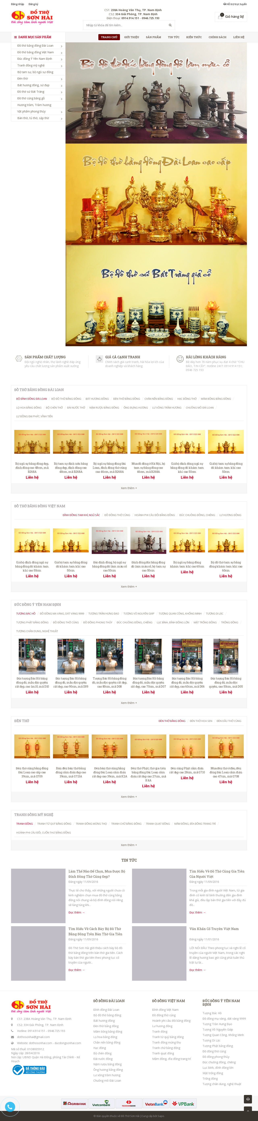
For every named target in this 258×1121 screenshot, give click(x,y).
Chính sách (217, 37)
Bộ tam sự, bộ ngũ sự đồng (35, 72)
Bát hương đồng (104, 1020)
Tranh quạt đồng (163, 1053)
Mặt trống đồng (213, 1073)
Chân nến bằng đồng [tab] (159, 399)
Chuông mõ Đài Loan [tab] (200, 407)
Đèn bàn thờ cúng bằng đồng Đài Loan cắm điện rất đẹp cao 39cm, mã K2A (109, 772)
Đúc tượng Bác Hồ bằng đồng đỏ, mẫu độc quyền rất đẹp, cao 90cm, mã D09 (70, 682)
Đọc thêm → (77, 912)
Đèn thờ (22, 78)
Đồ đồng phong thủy (216, 1057)
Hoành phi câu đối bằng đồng (171, 1020)
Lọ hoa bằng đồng (105, 1037)
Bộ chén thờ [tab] (54, 407)
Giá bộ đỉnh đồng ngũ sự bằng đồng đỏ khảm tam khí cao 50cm (187, 468)
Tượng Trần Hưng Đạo (217, 1024)
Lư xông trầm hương (106, 1075)
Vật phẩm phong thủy (31, 111)
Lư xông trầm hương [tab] (166, 407)
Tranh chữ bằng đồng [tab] (126, 823)
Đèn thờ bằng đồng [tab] (126, 399)
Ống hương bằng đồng (108, 1070)
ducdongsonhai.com (68, 1043)
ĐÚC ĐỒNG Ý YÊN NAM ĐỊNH (221, 1002)
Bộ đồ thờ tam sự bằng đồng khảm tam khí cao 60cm (225, 566)
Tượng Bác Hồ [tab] (25, 613)
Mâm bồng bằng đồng (107, 1031)
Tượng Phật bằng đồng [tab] (32, 622)
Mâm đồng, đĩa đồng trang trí (171, 1059)
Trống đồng (210, 1078)
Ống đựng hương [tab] (136, 407)
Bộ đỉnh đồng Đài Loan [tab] (31, 399)
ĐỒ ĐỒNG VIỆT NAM (168, 1001)
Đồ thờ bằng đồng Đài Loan (35, 45)
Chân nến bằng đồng (106, 1042)
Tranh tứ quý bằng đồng (168, 1037)
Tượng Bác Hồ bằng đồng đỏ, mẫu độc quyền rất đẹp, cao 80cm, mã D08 (109, 682)
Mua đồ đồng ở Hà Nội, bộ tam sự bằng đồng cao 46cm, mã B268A (148, 468)
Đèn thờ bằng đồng (106, 1026)
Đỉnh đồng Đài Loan (106, 1010)
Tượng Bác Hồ (212, 1013)
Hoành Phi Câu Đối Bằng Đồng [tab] (155, 515)
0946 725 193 (195, 370)
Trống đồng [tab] (229, 622)
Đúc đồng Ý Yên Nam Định (34, 59)
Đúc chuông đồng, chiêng (219, 1062)
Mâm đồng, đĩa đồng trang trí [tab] (195, 823)
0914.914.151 (36, 1031)
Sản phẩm (153, 37)
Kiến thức (194, 37)
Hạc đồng (99, 1048)
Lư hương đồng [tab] (230, 515)
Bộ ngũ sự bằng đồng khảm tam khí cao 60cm (187, 564)
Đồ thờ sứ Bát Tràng (30, 91)
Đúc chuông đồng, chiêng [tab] (197, 515)
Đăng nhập (17, 4)
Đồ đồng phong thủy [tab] (97, 622)
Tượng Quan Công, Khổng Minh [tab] (180, 613)
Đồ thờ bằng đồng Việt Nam (35, 52)
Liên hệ (238, 37)
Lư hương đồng (162, 1026)
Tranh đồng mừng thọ (166, 1042)
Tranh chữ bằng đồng (166, 1048)
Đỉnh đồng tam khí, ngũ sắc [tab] (81, 515)
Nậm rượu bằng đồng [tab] (104, 407)
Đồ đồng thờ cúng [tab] (117, 515)
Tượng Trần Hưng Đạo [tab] (103, 613)
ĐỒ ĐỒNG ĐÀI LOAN (109, 1001)
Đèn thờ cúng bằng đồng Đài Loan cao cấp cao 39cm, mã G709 (32, 772)
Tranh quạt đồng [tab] (158, 823)
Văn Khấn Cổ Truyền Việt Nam (214, 929)
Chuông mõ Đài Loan (107, 1080)
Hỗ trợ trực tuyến (235, 4)
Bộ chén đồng (102, 1053)
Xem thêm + (129, 586)
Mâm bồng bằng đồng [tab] (216, 399)
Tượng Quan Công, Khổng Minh (223, 1035)
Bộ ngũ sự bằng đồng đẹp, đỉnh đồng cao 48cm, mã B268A (32, 468)
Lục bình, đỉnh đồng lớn (218, 1068)
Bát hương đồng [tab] (97, 399)
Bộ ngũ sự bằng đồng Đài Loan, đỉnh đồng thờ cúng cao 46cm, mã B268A (110, 468)
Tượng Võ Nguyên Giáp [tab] (139, 613)
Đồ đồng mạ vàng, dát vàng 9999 (224, 1018)
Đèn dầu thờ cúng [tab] (229, 721)
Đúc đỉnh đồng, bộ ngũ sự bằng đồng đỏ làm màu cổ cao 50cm (109, 566)
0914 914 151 (233, 366)
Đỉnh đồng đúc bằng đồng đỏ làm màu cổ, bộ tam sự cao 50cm (148, 566)
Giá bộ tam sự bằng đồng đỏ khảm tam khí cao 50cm (225, 468)
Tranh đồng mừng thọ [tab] (91, 823)
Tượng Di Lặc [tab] (214, 613)
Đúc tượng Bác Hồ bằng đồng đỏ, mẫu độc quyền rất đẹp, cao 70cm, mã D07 (148, 682)
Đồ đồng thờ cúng (164, 1015)
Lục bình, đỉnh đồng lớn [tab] (173, 622)
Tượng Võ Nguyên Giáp (218, 1029)
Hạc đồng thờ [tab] (187, 399)
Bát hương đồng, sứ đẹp (33, 85)
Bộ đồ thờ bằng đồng (107, 1015)
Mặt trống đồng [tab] (205, 622)
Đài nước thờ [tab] (76, 407)
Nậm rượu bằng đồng (107, 1064)
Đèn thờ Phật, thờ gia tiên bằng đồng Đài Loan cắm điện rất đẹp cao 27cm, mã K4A (148, 774)
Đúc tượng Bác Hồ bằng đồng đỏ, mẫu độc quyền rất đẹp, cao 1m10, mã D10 (32, 682)
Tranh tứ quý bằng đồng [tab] (54, 823)
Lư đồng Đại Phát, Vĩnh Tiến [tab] (34, 416)
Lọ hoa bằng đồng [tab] (29, 407)
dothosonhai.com (40, 1043)
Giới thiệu (131, 37)
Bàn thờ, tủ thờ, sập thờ (33, 118)
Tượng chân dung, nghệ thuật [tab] (37, 631)
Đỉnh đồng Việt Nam (165, 1010)
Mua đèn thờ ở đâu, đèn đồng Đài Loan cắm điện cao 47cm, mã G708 (226, 772)
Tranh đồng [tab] (24, 823)
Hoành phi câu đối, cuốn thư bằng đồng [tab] (43, 832)
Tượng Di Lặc (211, 1040)
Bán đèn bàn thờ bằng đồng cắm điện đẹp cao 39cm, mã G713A (71, 772)
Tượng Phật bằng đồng (218, 1046)
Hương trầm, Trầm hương (34, 105)
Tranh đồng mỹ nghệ (31, 65)
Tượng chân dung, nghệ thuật (222, 1084)
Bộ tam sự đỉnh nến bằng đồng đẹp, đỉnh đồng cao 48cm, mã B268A (71, 468)
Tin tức (173, 37)
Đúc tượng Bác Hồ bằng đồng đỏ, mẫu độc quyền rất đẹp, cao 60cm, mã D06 (187, 682)
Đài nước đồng (102, 1059)
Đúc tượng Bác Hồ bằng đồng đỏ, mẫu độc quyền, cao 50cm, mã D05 (226, 682)
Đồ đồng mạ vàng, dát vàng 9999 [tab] (62, 613)
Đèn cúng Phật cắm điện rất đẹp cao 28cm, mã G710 (187, 770)
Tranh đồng (159, 1031)
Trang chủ (109, 37)
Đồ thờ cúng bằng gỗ (31, 98)
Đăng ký (33, 4)
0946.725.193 (56, 1031)
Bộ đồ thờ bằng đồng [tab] (66, 399)
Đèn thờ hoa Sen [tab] (201, 721)
